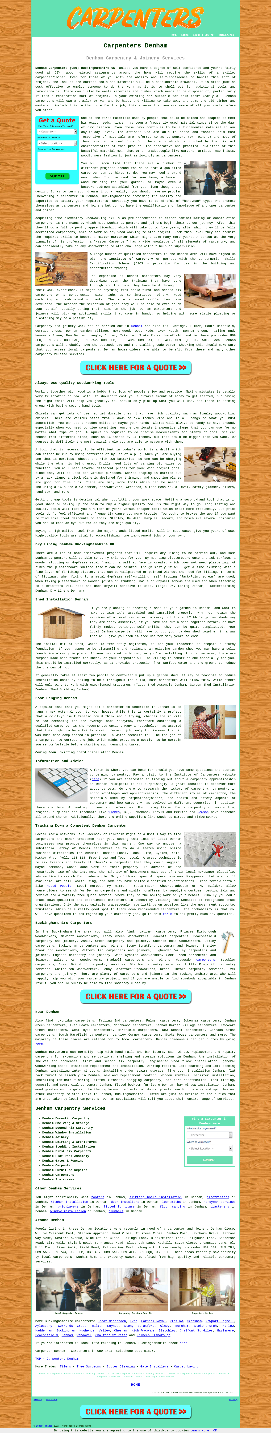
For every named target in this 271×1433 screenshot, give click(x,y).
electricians (218, 1197)
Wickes (114, 812)
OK (215, 1430)
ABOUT (196, 35)
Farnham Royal (153, 1321)
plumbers (116, 1211)
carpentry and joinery (89, 955)
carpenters (44, 101)
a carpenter (67, 196)
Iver (133, 1321)
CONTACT (210, 35)
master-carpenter (113, 237)
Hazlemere (225, 1330)
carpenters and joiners (101, 945)
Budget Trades (44, 1426)
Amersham (194, 1321)
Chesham (120, 1330)
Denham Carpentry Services (70, 1108)
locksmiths (171, 1202)
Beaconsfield (46, 1335)
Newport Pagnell (220, 1321)
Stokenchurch (205, 1326)
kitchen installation (69, 1202)
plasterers (219, 1206)
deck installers (125, 1202)
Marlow (228, 1326)
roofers (97, 1197)
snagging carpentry (144, 1080)
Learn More (199, 1430)
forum (167, 914)
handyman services (220, 1202)
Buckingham (65, 1330)
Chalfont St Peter (111, 1335)
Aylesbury (43, 1326)
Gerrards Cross (72, 1326)
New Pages (51, 1400)
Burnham (182, 1326)
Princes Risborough (153, 1335)
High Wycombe (143, 1330)
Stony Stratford (139, 1326)
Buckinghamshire (129, 1094)
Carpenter (43, 1351)
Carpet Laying (186, 1366)
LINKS (185, 35)
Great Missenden (112, 1321)
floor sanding (172, 1206)
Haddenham (43, 1330)
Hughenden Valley (95, 1330)
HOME (174, 35)
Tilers (65, 1366)
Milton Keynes (105, 1326)
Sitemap (38, 1400)
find (49, 1020)
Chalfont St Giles (196, 1330)
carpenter (115, 707)
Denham (137, 326)
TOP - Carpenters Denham (56, 1359)
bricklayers (68, 1206)
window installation (68, 1211)
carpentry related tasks (69, 1094)
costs (217, 105)
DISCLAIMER (226, 35)
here (95, 779)
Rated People (59, 886)
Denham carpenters (51, 1052)
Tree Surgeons (89, 1366)
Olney (165, 1326)
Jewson (203, 812)
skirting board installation (155, 1197)
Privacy (233, 1400)
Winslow (176, 1321)
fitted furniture (119, 1206)
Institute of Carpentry (131, 259)
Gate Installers (154, 1366)
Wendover (84, 1335)
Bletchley (167, 1330)
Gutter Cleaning (121, 1366)
